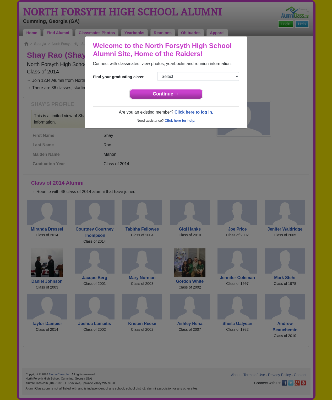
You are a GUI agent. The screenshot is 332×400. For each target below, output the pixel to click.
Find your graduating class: (119, 76)
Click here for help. (180, 120)
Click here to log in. (194, 112)
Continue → (166, 94)
